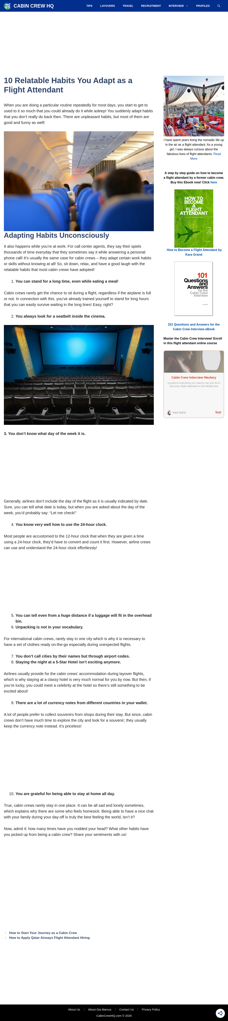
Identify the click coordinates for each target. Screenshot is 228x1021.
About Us (74, 1009)
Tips (89, 5)
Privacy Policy (151, 1009)
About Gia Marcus (99, 1009)
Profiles (203, 5)
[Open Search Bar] (219, 6)
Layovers (107, 5)
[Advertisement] (114, 41)
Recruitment (151, 5)
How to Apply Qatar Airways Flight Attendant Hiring (49, 938)
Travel (128, 5)
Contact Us (126, 1009)
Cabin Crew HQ (34, 6)
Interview (180, 6)
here (214, 182)
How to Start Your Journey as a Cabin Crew (43, 933)
